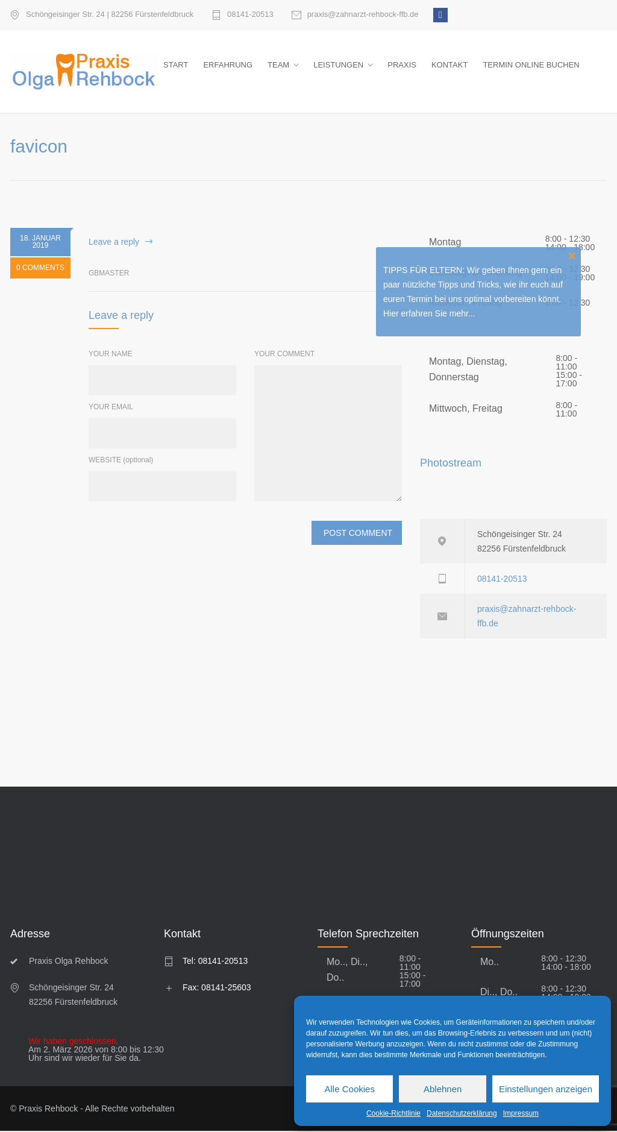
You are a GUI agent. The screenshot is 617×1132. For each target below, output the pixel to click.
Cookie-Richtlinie (393, 1113)
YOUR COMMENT (284, 355)
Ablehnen (443, 1089)
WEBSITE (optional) (121, 461)
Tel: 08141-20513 (215, 962)
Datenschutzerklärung (462, 1113)
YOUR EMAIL (111, 408)
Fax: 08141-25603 (217, 988)
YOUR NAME (111, 355)
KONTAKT (449, 65)
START (175, 65)
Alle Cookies (350, 1089)
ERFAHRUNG (227, 65)
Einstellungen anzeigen (545, 1089)
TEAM (278, 65)
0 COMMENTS (40, 269)
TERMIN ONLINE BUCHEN (531, 65)
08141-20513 (250, 14)
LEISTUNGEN (338, 65)
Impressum (521, 1113)
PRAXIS (401, 65)
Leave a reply (114, 242)
